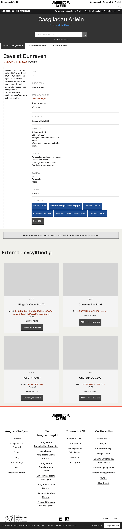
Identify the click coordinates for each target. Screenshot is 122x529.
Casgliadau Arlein (74, 11)
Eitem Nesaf (59, 45)
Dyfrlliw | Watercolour (42, 213)
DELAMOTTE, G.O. (15, 61)
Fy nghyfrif (108, 2)
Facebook (74, 457)
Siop (17, 467)
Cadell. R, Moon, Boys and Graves (35, 314)
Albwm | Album (39, 206)
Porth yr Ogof (32, 377)
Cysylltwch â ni (74, 438)
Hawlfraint (103, 483)
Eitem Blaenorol (37, 45)
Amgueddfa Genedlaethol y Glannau (45, 467)
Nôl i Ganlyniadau (13, 45)
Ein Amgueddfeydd (10, 2)
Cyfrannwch (95, 2)
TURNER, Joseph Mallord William (30, 311)
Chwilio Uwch (61, 39)
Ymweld (17, 438)
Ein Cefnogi (17, 462)
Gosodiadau (97, 525)
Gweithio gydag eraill (103, 467)
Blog (17, 457)
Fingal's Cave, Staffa (31, 304)
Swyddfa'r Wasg (103, 448)
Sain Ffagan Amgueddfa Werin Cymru (46, 454)
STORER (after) (89, 384)
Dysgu (17, 452)
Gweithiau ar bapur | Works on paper (65, 206)
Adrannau (59, 11)
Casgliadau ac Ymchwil (15, 11)
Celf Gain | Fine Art (92, 206)
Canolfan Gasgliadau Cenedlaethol (100, 11)
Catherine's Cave (90, 377)
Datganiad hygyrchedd (103, 472)
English (118, 2)
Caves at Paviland (90, 304)
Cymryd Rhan (74, 443)
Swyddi (103, 443)
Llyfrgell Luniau (103, 453)
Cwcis (103, 478)
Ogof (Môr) (37, 221)
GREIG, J (101, 384)
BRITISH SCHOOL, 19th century (93, 311)
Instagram (75, 462)
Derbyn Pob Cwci (112, 525)
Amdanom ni (103, 438)
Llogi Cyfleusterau (17, 472)
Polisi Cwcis (71, 525)
